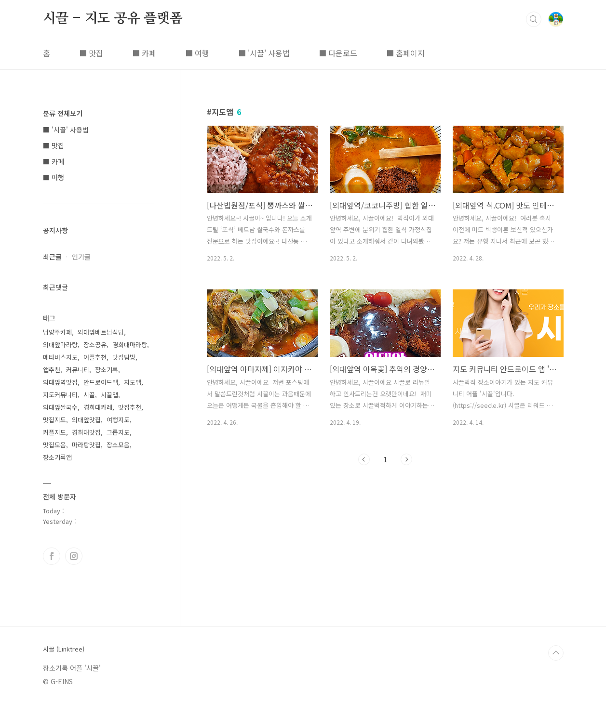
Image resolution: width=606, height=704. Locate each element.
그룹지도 (118, 432)
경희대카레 (97, 407)
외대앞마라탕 (60, 344)
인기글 (81, 256)
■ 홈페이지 (405, 53)
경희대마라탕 (129, 344)
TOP (556, 653)
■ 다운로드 (338, 53)
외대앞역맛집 (60, 382)
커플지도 (54, 432)
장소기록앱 (57, 457)
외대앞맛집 (86, 419)
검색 (533, 19)
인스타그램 (73, 556)
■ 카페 (144, 53)
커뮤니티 (77, 369)
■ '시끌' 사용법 (264, 53)
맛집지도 (54, 419)
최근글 (52, 256)
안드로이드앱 (100, 382)
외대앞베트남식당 (101, 332)
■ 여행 (197, 53)
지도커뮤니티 (60, 394)
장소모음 (118, 444)
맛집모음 (54, 444)
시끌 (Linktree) (63, 649)
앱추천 (51, 369)
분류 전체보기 (62, 113)
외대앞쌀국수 (60, 407)
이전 (364, 459)
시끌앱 (109, 394)
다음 (406, 459)
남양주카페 (57, 332)
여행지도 (118, 419)
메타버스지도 (60, 357)
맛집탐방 (123, 357)
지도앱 (132, 382)
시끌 (89, 394)
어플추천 (95, 357)
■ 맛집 (91, 53)
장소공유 (95, 344)
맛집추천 (129, 407)
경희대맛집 (86, 432)
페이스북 (51, 556)
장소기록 (106, 369)
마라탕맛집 (86, 444)
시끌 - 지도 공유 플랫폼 (113, 19)
